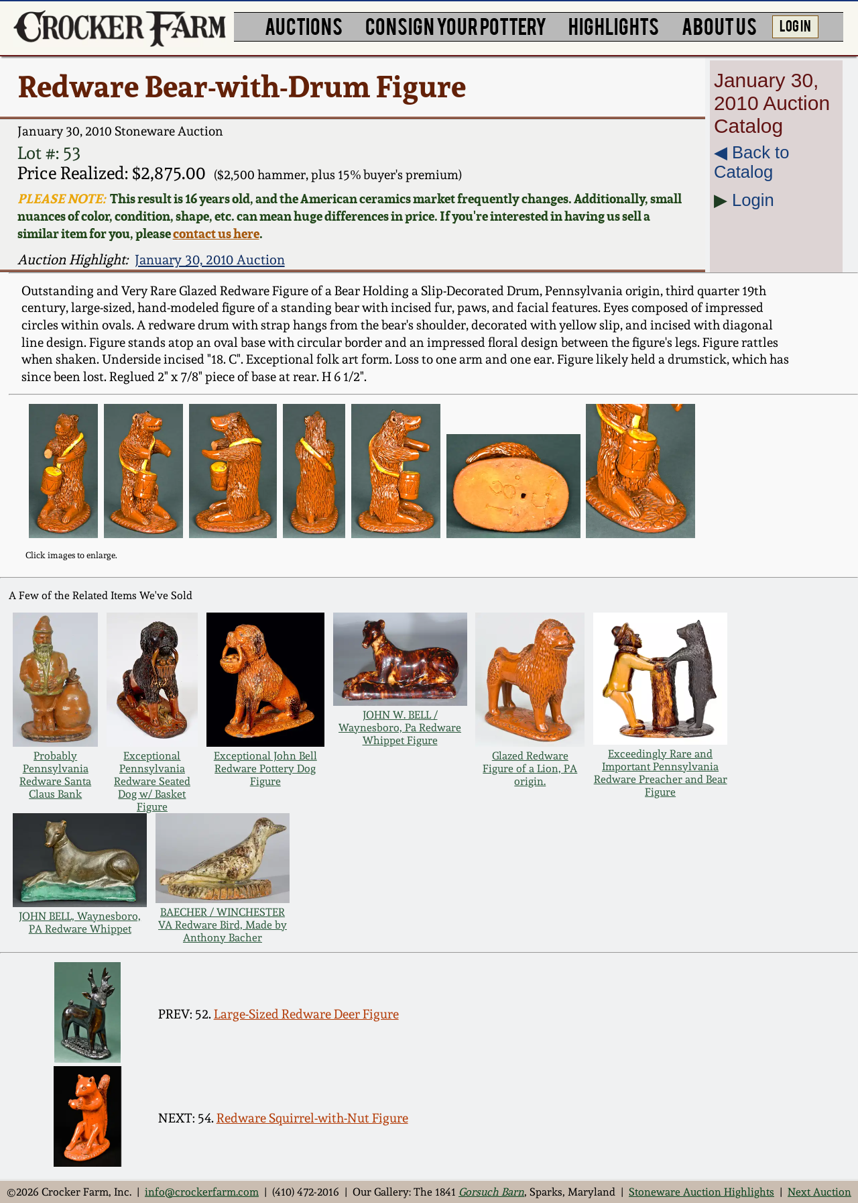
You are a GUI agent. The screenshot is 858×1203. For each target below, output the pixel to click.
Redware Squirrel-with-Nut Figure (312, 1118)
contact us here (216, 233)
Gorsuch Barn (491, 1192)
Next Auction (819, 1192)
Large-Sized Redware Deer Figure (306, 1014)
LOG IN (795, 25)
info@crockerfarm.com (202, 1192)
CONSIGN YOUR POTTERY (455, 25)
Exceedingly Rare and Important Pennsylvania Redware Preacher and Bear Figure (660, 772)
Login (753, 200)
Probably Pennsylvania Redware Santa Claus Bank (55, 774)
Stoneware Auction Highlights (701, 1192)
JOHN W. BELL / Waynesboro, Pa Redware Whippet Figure (400, 728)
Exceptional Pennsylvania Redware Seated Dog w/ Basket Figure (152, 781)
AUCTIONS (304, 25)
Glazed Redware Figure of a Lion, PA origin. (530, 768)
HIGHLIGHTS (613, 25)
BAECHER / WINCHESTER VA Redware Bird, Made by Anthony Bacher (222, 925)
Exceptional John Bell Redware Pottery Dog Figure (265, 768)
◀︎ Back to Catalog (751, 162)
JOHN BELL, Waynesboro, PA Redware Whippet (80, 922)
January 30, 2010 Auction (210, 260)
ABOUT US (719, 25)
